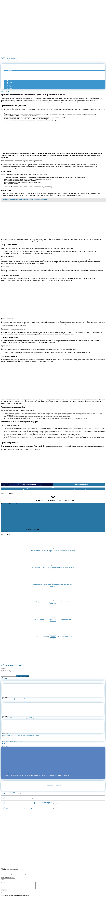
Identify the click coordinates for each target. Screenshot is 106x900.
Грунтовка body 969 (9, 794)
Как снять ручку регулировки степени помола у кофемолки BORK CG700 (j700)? (28, 804)
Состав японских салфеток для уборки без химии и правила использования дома (25, 700)
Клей (53, 548)
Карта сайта (6, 872)
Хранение (53, 635)
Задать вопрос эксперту (79, 489)
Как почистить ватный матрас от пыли (15, 799)
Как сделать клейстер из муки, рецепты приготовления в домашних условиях (53, 550)
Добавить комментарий (24, 677)
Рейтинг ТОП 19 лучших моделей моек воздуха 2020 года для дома (21, 718)
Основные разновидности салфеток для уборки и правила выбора (20, 736)
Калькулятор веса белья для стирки (27, 489)
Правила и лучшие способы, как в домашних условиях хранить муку (53, 636)
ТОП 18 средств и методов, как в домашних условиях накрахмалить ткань (53, 567)
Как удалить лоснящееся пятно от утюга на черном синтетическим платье (26, 809)
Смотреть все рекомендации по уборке (11, 742)
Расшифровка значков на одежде (27, 484)
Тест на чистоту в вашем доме (79, 484)
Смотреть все (4, 747)
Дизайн (53, 617)
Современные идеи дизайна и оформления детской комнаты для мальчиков (53, 619)
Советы (53, 566)
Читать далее (53, 551)
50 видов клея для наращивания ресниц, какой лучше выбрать (53, 602)
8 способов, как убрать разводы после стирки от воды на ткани (21, 775)
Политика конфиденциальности (7, 877)
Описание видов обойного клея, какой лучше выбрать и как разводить (53, 584)
